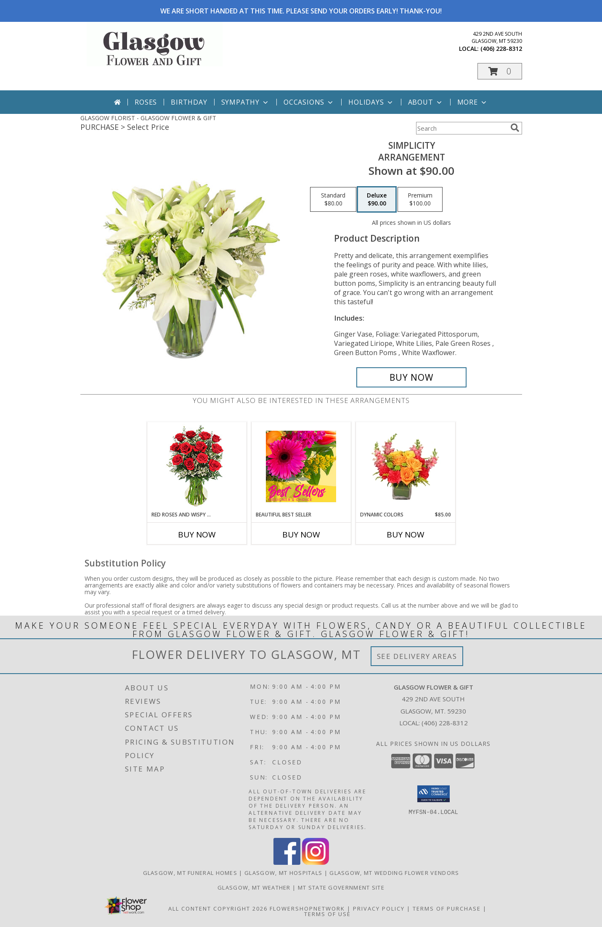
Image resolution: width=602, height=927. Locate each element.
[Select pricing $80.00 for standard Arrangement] (333, 199)
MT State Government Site (341, 887)
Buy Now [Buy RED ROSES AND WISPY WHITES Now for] (197, 534)
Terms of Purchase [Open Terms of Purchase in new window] (447, 908)
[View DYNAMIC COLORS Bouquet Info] (405, 466)
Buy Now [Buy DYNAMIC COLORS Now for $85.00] (405, 534)
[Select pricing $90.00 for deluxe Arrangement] (376, 199)
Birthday (189, 102)
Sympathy (245, 102)
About (425, 102)
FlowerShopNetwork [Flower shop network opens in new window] (307, 908)
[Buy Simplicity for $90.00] (411, 377)
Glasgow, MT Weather (254, 887)
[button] (499, 71)
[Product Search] (461, 128)
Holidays (371, 102)
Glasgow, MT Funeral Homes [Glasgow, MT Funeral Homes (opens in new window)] (190, 873)
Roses (146, 102)
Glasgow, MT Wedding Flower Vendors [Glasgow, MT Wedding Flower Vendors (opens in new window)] (394, 873)
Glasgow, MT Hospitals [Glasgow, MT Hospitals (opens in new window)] (283, 873)
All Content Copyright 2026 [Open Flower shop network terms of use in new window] (218, 908)
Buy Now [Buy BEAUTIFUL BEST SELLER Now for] (301, 534)
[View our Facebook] (286, 862)
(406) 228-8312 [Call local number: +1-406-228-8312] (501, 49)
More (472, 102)
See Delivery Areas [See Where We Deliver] (417, 656)
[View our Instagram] (315, 862)
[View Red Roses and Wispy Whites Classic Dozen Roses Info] (197, 466)
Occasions (309, 102)
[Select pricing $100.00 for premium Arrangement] (420, 199)
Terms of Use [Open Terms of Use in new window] (327, 914)
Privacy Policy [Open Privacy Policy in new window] (379, 908)
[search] (515, 127)
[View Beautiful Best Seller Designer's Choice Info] (301, 466)
